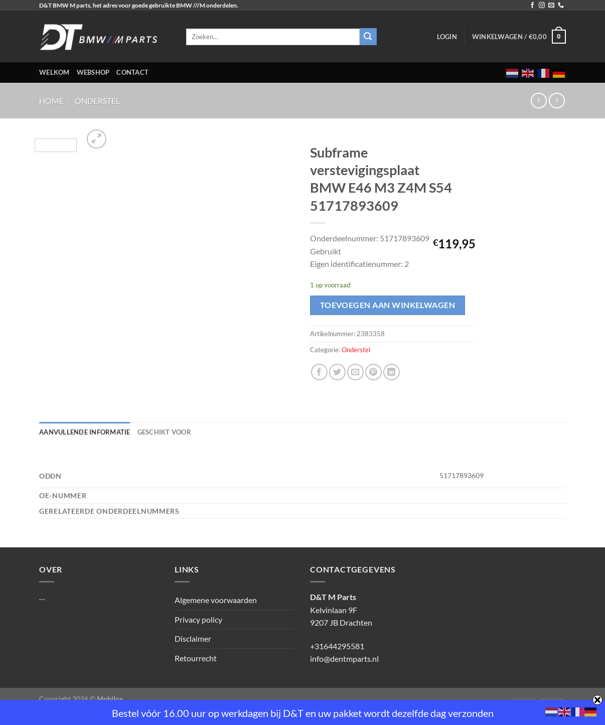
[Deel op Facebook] (319, 372)
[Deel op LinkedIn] (391, 372)
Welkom (54, 72)
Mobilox (110, 698)
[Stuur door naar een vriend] (355, 372)
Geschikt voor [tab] (164, 432)
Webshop (93, 72)
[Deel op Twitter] (337, 372)
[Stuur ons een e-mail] (551, 5)
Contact (132, 72)
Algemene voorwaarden (216, 600)
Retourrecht (196, 658)
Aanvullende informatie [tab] (84, 432)
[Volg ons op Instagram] (542, 5)
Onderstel (97, 100)
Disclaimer (193, 638)
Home (51, 100)
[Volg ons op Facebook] (532, 5)
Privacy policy (198, 619)
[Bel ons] (561, 5)
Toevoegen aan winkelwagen (388, 305)
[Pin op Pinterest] (373, 372)
